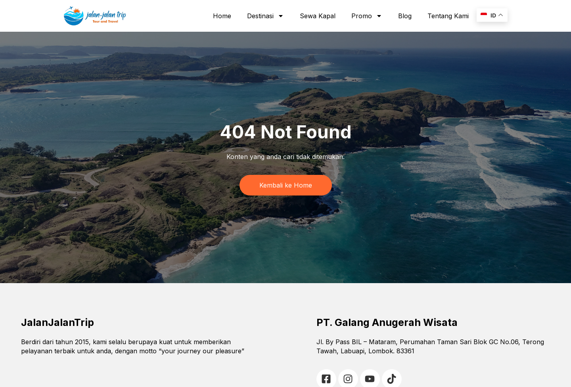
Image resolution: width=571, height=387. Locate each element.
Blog (405, 16)
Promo (366, 16)
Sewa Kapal (317, 16)
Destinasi (265, 16)
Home (222, 16)
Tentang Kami (448, 16)
